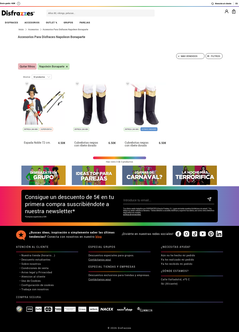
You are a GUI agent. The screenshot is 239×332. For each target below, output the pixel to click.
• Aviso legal (28, 272)
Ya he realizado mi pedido (177, 259)
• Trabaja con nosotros (34, 289)
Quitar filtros (27, 66)
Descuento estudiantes (35, 259)
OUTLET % (51, 22)
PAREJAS (85, 22)
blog (99, 237)
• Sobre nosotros (30, 263)
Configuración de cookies (37, 285)
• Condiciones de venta (34, 268)
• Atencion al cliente (32, 276)
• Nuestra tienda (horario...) (37, 255)
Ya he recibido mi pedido (176, 263)
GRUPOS (68, 22)
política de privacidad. (132, 214)
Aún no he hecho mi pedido (178, 255)
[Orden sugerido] (190, 56)
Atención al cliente (221, 3)
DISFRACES (11, 22)
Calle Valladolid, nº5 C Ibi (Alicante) (175, 281)
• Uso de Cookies (30, 280)
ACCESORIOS (32, 22)
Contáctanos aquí (99, 259)
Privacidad (45, 272)
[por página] (42, 77)
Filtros (215, 56)
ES (236, 3)
